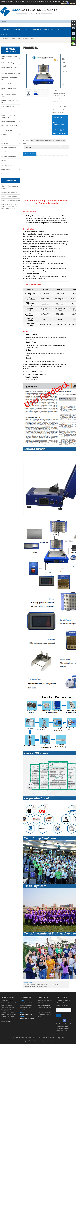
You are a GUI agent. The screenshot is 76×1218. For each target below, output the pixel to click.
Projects (37, 30)
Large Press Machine (7, 152)
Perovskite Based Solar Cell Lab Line (10, 101)
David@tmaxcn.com (11, 1)
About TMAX (6, 30)
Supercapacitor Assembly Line (9, 84)
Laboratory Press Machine (8, 147)
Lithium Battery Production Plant (10, 126)
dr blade (32, 986)
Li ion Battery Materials (7, 106)
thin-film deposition (61, 220)
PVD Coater (4, 143)
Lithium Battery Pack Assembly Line (9, 68)
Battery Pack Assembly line (45, 1003)
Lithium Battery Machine (8, 121)
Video (28, 30)
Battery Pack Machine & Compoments (8, 116)
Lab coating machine (29, 984)
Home (5, 39)
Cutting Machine (5, 169)
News (38, 1038)
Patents (60, 30)
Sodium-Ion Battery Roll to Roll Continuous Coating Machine (48, 140)
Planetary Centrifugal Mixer (8, 156)
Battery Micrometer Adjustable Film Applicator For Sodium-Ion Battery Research (45, 147)
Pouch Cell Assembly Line (44, 1012)
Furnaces (4, 134)
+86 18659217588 (49, 1)
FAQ (33, 1038)
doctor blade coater (42, 986)
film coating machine (42, 984)
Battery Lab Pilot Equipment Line (10, 63)
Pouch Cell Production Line (45, 1000)
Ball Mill (3, 160)
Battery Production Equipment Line (9, 57)
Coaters (3, 139)
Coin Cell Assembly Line (44, 1005)
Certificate (49, 30)
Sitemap (52, 1038)
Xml (62, 1038)
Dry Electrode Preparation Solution (8, 95)
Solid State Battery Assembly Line (10, 73)
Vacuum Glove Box (6, 130)
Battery (3, 111)
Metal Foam (4, 173)
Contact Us (6, 34)
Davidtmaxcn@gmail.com (29, 1)
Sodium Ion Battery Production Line (21, 39)
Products (18, 30)
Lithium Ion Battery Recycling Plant (9, 89)
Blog (58, 1038)
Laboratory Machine (6, 165)
